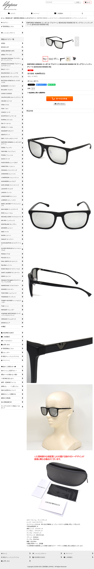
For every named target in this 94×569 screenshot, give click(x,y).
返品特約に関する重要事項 (36, 92)
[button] (82, 14)
